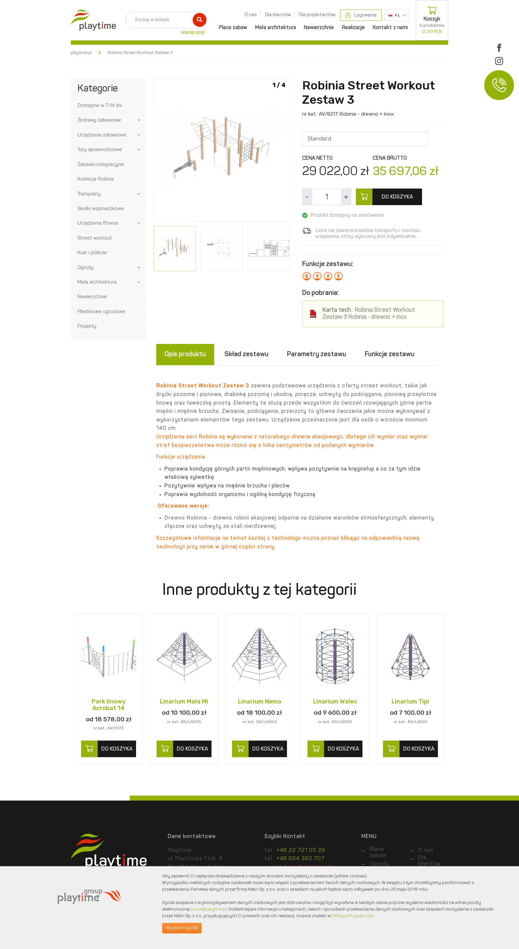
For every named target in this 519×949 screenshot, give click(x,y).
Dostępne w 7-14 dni (99, 105)
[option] (221, 151)
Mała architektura (275, 27)
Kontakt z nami (390, 27)
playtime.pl (81, 53)
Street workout (94, 238)
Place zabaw (233, 27)
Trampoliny (89, 194)
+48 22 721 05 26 (300, 850)
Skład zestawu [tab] (246, 354)
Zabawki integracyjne (100, 164)
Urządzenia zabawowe (101, 135)
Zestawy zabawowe (99, 120)
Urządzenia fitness (97, 223)
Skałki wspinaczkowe (100, 208)
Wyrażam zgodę (182, 928)
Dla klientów (278, 15)
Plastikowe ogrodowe (101, 311)
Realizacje (353, 27)
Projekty (86, 326)
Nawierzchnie (319, 27)
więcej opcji (193, 32)
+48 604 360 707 (300, 859)
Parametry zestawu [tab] (316, 354)
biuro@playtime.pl (209, 909)
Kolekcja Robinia (95, 179)
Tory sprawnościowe (99, 149)
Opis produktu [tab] (185, 354)
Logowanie (361, 15)
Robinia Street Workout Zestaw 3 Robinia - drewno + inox (368, 314)
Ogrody (85, 267)
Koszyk (432, 20)
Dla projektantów (317, 15)
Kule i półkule (92, 253)
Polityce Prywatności (353, 916)
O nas (251, 15)
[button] (139, 120)
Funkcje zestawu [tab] (389, 354)
